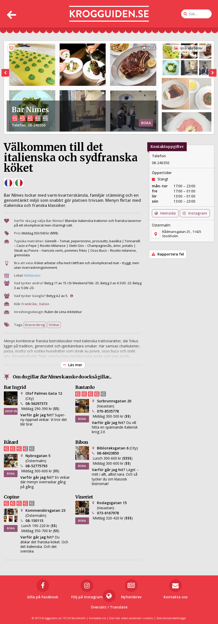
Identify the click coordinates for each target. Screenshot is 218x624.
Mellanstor (32, 275)
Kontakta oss (97, 618)
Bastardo (84, 387)
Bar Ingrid (15, 387)
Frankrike (29, 304)
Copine (11, 497)
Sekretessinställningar (171, 618)
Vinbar (54, 324)
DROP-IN (11, 411)
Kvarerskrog (35, 324)
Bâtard (11, 442)
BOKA (146, 122)
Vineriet (84, 497)
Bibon (81, 442)
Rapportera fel (168, 254)
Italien (44, 304)
